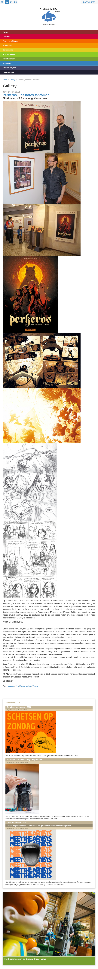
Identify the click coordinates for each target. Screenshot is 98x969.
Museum (11, 686)
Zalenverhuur (8, 72)
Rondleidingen (9, 59)
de (15, 2)
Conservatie (8, 50)
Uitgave (35, 686)
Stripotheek (8, 45)
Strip (17, 686)
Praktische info (9, 54)
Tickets (88, 2)
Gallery (12, 80)
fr (2, 2)
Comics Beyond (9, 68)
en (11, 2)
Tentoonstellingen (10, 41)
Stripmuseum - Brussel (49, 14)
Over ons (6, 36)
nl (7, 2)
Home (5, 32)
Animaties (7, 63)
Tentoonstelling (25, 686)
